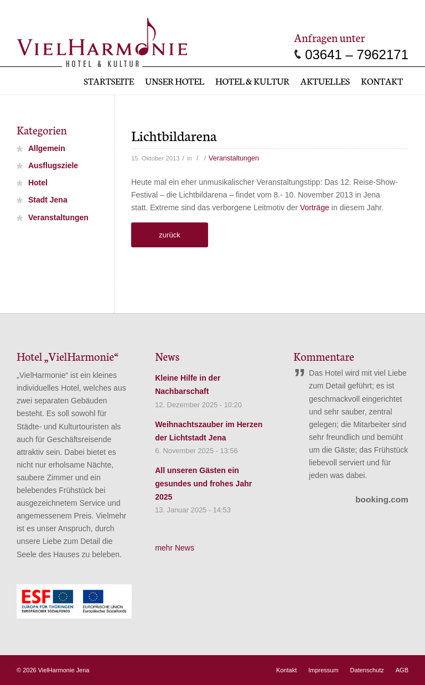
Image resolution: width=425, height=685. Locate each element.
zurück (169, 235)
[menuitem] (108, 81)
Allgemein (46, 148)
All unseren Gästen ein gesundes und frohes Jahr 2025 (203, 483)
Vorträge (314, 207)
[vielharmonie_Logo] (102, 40)
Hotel (38, 183)
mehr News (174, 547)
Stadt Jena (48, 200)
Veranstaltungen (234, 158)
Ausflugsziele (53, 166)
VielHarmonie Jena (64, 670)
